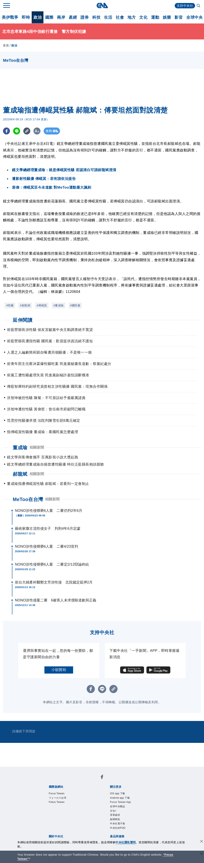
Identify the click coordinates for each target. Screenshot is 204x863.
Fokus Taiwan (57, 802)
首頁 (6, 45)
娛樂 (167, 17)
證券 (84, 17)
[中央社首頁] (102, 5)
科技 (96, 17)
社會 (120, 17)
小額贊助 (58, 670)
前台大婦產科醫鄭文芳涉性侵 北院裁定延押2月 (54, 582)
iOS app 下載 (117, 793)
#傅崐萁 (42, 305)
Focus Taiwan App (120, 802)
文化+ (113, 810)
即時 (26, 17)
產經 (73, 17)
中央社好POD (118, 828)
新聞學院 (115, 819)
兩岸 (61, 17)
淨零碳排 (115, 815)
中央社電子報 (117, 823)
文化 (143, 17)
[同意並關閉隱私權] (201, 842)
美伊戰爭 (10, 17)
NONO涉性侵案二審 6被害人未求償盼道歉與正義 (55, 600)
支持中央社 (185, 5)
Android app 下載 (120, 797)
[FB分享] (6, 130)
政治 (37, 17)
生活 (108, 17)
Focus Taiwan (57, 793)
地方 (132, 17)
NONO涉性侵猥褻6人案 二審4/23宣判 (46, 546)
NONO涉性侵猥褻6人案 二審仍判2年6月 (48, 511)
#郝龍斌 (25, 305)
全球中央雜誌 (117, 806)
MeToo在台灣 (28, 499)
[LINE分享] (16, 130)
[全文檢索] (199, 6)
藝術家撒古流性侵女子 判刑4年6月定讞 (47, 529)
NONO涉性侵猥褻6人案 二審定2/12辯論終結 (52, 564)
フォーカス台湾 (57, 797)
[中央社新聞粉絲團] (102, 777)
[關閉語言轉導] (201, 854)
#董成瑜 (58, 305)
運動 (155, 17)
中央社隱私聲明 (126, 842)
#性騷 (10, 305)
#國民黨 (75, 305)
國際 (49, 17)
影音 (179, 17)
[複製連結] (26, 130)
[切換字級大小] (36, 130)
